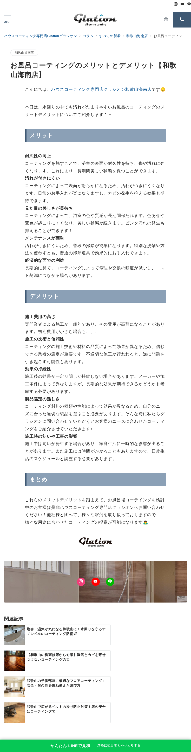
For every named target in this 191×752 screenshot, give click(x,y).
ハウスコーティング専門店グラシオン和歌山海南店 (101, 89)
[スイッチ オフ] (166, 19)
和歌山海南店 (24, 52)
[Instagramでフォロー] (176, 4)
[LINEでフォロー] (189, 4)
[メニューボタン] (7, 20)
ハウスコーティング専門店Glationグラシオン (102, 738)
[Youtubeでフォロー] (182, 4)
